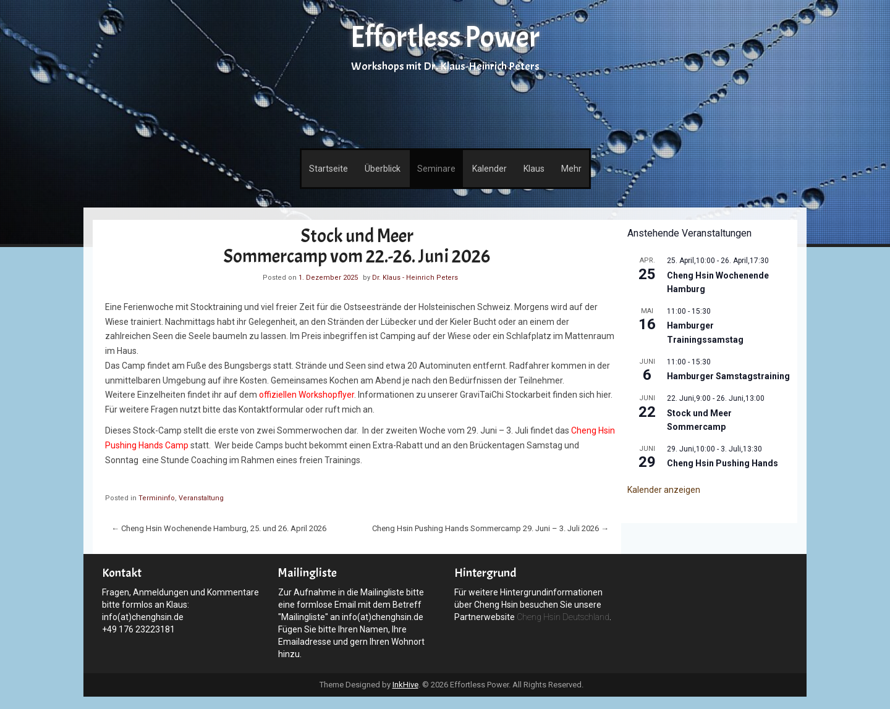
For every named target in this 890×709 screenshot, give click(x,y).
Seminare (436, 169)
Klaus (534, 169)
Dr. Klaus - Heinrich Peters (415, 278)
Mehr (571, 169)
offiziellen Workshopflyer (306, 395)
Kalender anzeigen (663, 490)
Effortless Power (445, 37)
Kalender (489, 169)
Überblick (382, 169)
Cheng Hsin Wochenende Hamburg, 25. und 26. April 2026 (218, 528)
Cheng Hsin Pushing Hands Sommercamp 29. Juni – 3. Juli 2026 (490, 528)
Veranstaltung (201, 498)
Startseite (328, 169)
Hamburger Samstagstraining (728, 376)
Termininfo (156, 498)
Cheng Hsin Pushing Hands (722, 463)
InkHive (405, 684)
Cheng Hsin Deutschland (563, 617)
